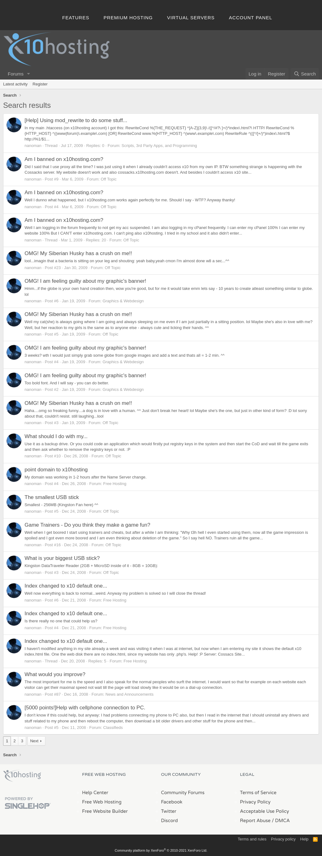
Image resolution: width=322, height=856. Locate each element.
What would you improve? (55, 674)
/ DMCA (281, 820)
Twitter (168, 811)
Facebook (171, 802)
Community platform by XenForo (161, 850)
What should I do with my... (56, 436)
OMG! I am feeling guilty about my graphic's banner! (85, 281)
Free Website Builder (105, 811)
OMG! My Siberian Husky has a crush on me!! (78, 253)
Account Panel (250, 17)
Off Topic (109, 179)
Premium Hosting (128, 17)
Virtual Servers (191, 17)
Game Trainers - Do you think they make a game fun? (87, 525)
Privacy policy (283, 839)
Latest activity (15, 84)
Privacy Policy (255, 802)
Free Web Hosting (102, 802)
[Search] (305, 74)
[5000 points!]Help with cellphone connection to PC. (85, 708)
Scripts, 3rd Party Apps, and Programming (159, 145)
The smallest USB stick (52, 497)
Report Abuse (255, 820)
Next (34, 741)
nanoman (33, 145)
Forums (16, 73)
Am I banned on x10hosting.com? (64, 159)
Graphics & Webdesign (123, 301)
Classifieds (113, 727)
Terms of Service (258, 792)
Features (75, 17)
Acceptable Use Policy (264, 811)
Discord (169, 820)
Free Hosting (114, 483)
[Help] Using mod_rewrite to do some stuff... (76, 120)
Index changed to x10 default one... (66, 586)
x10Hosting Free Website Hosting (22, 776)
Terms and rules (252, 839)
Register (40, 84)
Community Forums (183, 792)
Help (304, 839)
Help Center (95, 792)
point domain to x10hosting (56, 470)
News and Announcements (129, 694)
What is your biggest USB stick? (62, 558)
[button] (28, 74)
